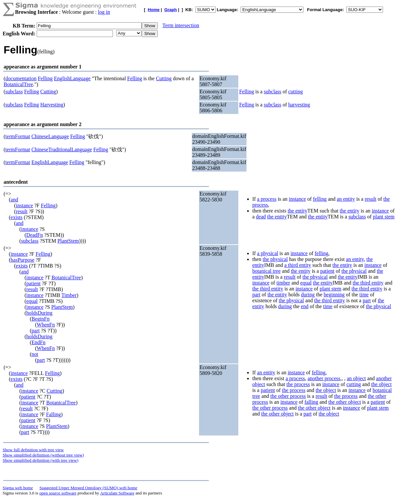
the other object (344, 402)
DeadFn (34, 235)
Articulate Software (117, 493)
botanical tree (266, 271)
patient (33, 283)
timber (283, 283)
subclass (14, 91)
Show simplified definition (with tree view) (40, 460)
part (35, 330)
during (308, 294)
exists (16, 217)
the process (298, 384)
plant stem (383, 216)
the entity (297, 210)
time (364, 294)
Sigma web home (18, 487)
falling (311, 402)
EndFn (38, 342)
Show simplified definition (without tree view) (43, 455)
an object (356, 378)
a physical (267, 253)
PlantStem (68, 241)
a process (266, 199)
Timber (69, 295)
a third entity (297, 265)
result (21, 211)
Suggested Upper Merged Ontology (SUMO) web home (88, 487)
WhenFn (46, 324)
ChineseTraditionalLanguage (61, 149)
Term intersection (180, 25)
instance (24, 205)
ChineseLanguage (50, 136)
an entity (346, 199)
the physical (275, 259)
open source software (57, 493)
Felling (45, 78)
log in (104, 12)
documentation (20, 78)
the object (381, 384)
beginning (334, 294)
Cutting (164, 78)
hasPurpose (22, 260)
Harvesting (51, 104)
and (14, 199)
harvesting (299, 104)
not (34, 354)
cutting (295, 91)
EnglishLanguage (72, 78)
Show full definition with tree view (33, 449)
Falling (53, 414)
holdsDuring (39, 313)
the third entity (368, 283)
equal (32, 301)
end (304, 306)
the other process (288, 396)
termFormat (17, 136)
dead (261, 216)
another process (324, 378)
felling (320, 199)
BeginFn (40, 319)
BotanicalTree (18, 84)
